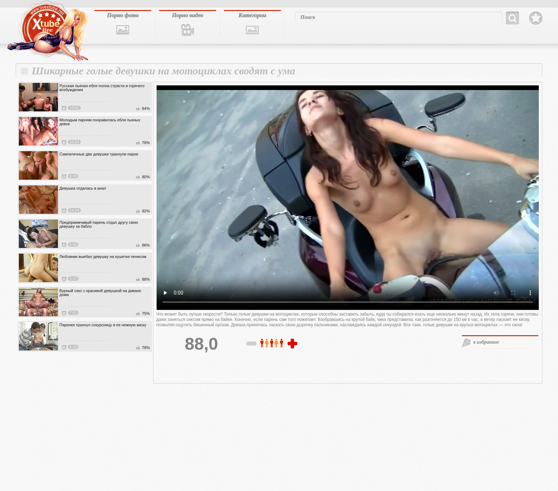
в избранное (486, 342)
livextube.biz (47, 31)
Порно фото (122, 15)
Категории (252, 15)
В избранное (535, 18)
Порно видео (187, 15)
